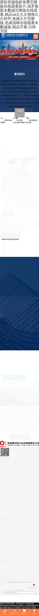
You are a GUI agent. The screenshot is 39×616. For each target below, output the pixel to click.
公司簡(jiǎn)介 (19, 469)
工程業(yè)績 (19, 527)
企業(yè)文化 (19, 475)
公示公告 (19, 490)
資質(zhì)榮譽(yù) (20, 481)
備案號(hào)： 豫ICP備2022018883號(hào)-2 (17, 585)
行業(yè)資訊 (19, 509)
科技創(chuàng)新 (19, 549)
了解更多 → (19, 112)
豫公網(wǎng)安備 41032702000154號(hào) (15, 587)
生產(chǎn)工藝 (19, 542)
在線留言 (19, 577)
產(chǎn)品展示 (19, 518)
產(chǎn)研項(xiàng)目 (19, 536)
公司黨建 (19, 503)
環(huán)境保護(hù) (19, 561)
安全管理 (19, 555)
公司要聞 (19, 496)
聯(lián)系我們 (19, 570)
